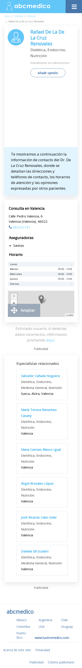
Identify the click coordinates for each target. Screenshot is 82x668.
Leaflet (69, 315)
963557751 (19, 227)
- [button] (13, 303)
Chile (64, 620)
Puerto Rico (21, 635)
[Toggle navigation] (73, 5)
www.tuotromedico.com (52, 638)
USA (42, 626)
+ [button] (13, 296)
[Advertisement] (41, 114)
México (21, 620)
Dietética (18, 16)
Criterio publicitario (61, 662)
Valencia (31, 16)
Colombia (23, 626)
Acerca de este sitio (17, 650)
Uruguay (67, 626)
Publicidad (36, 662)
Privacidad (42, 650)
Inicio (7, 16)
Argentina (45, 620)
